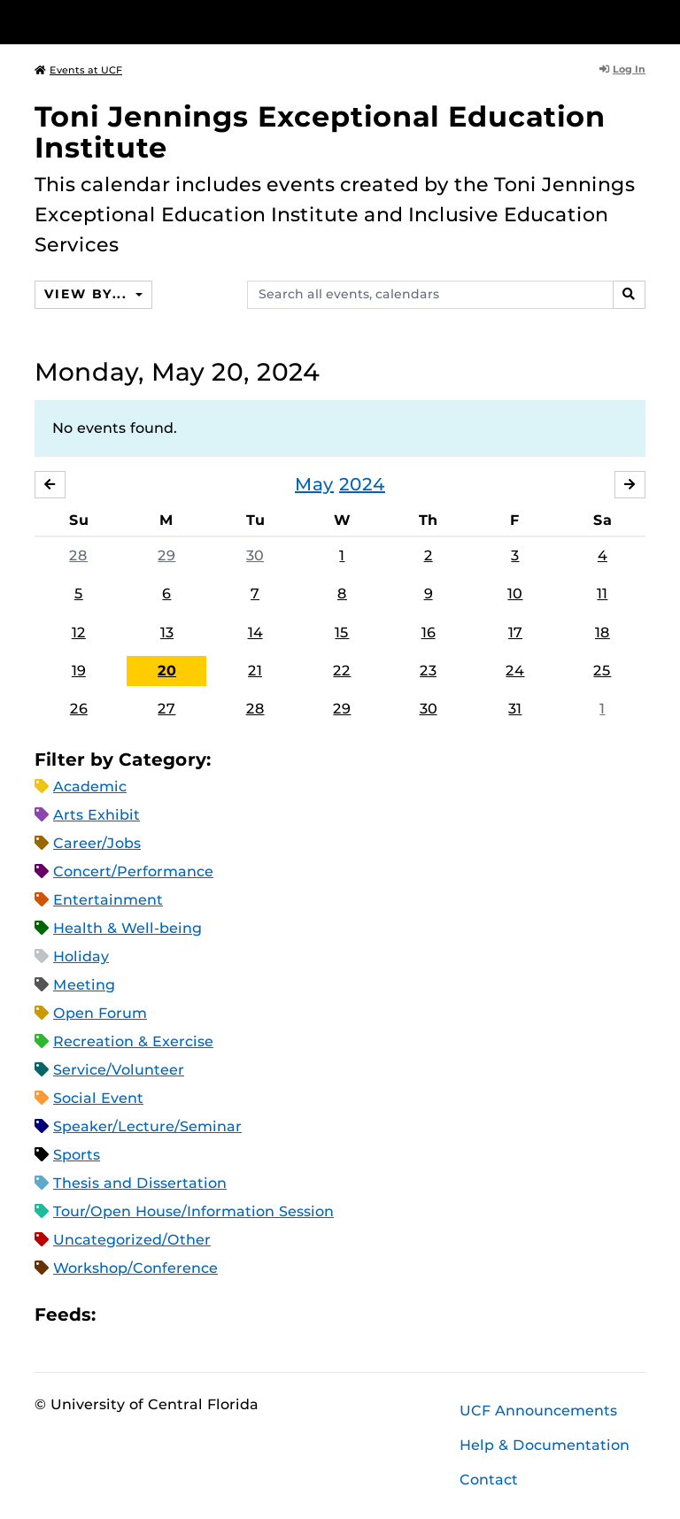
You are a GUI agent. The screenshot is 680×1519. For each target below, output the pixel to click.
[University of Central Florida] (152, 21)
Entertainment (108, 899)
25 (602, 670)
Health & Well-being (127, 928)
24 (515, 670)
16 (428, 632)
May (314, 484)
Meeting (84, 984)
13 (167, 632)
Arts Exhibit (96, 814)
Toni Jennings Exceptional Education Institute (320, 132)
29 (166, 555)
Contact (489, 1479)
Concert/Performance (133, 871)
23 (428, 670)
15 (342, 632)
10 (514, 593)
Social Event (98, 1098)
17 (515, 632)
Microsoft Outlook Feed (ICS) (149, 1315)
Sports (76, 1154)
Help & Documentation (545, 1445)
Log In (622, 69)
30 (255, 555)
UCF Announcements (538, 1410)
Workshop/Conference (135, 1268)
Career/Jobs (97, 843)
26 (79, 708)
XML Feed (209, 1315)
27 (166, 708)
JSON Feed (239, 1315)
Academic (90, 786)
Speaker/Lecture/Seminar (147, 1126)
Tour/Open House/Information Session (193, 1211)
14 (255, 632)
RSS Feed (179, 1315)
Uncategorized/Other (132, 1239)
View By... (87, 294)
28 (78, 555)
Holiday (81, 956)
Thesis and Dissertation (140, 1183)
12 (79, 632)
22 (342, 670)
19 (79, 670)
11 (602, 593)
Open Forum (100, 1013)
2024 (362, 484)
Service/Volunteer (118, 1069)
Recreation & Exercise (133, 1041)
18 (602, 632)
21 (255, 670)
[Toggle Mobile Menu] (641, 21)
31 (515, 708)
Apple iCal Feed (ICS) (119, 1315)
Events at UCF (78, 70)
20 (167, 670)
